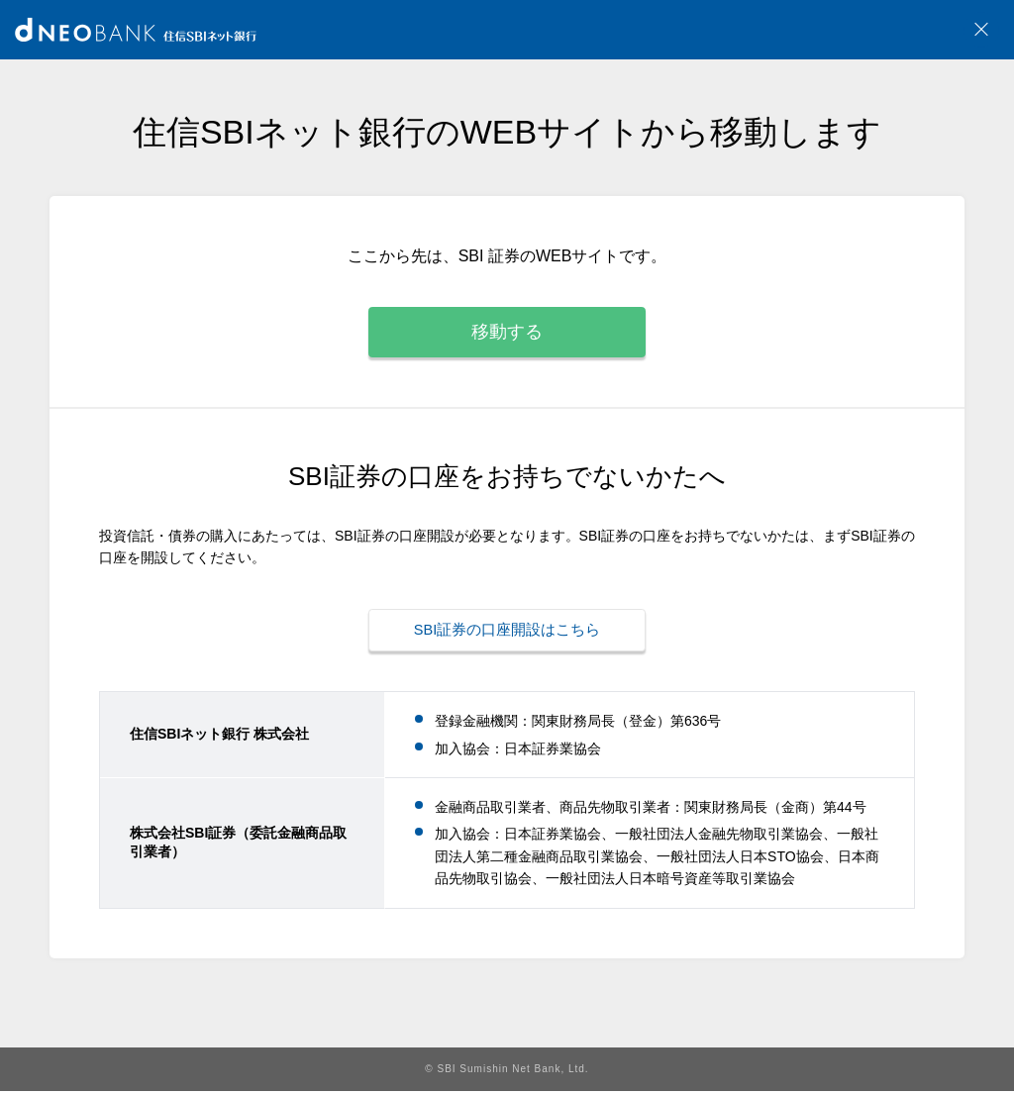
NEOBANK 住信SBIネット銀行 (135, 29)
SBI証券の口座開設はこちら (507, 635)
